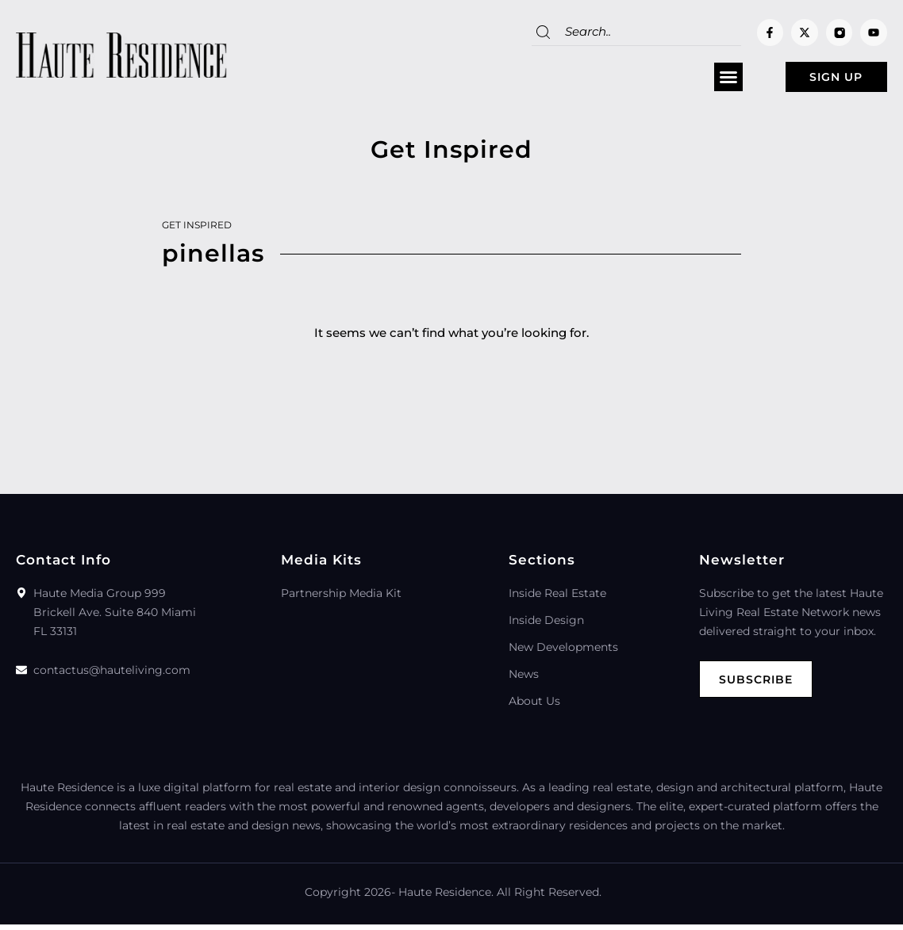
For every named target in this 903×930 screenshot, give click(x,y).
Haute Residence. (446, 897)
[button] (695, 80)
